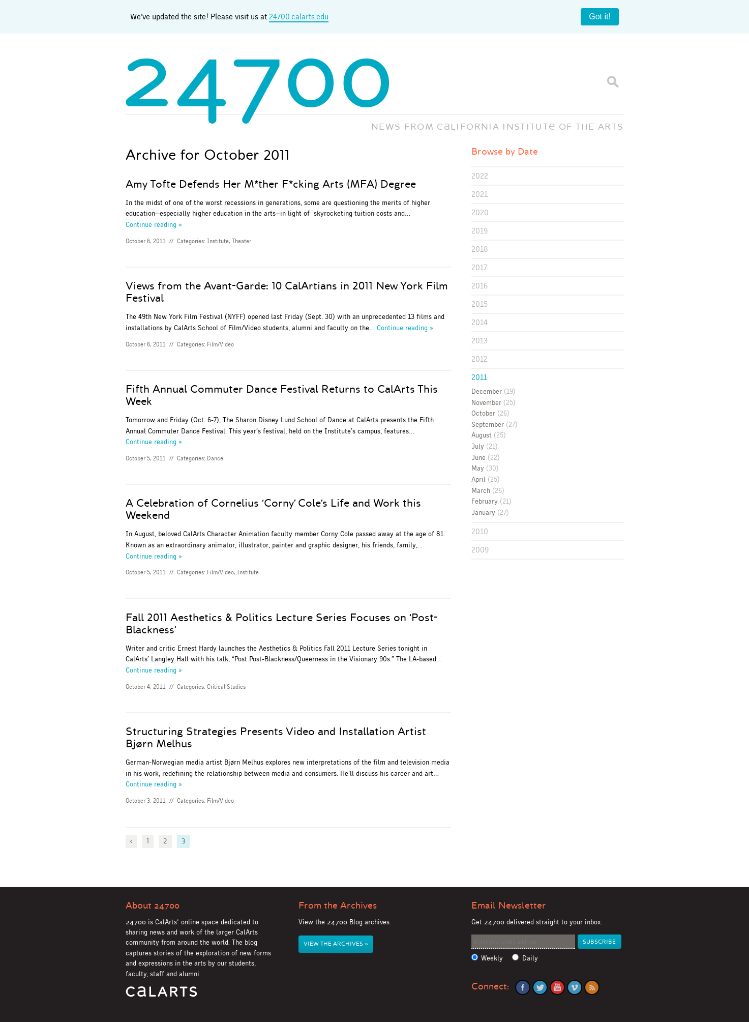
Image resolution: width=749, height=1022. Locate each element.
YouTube (557, 987)
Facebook (522, 987)
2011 (479, 377)
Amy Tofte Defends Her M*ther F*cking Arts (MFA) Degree (271, 184)
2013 (479, 340)
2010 (479, 531)
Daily (530, 958)
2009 (480, 549)
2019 (479, 231)
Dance (215, 458)
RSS (592, 987)
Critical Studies (226, 686)
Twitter (540, 987)
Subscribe (599, 942)
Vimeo (574, 987)
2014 (479, 322)
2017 (479, 267)
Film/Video (220, 344)
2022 (479, 176)
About (152, 905)
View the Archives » (336, 944)
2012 (479, 359)
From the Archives (337, 905)
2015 (479, 304)
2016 (479, 285)
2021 (479, 194)
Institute (218, 241)
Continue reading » (154, 224)
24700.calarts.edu (298, 16)
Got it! (600, 16)
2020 (480, 212)
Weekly (492, 958)
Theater (241, 241)
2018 (479, 249)
